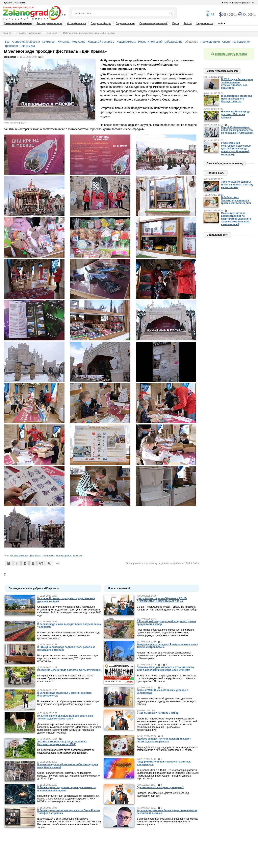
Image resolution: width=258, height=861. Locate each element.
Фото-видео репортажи (49, 23)
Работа (188, 23)
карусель (77, 555)
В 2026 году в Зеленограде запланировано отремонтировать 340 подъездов (237, 83)
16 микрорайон (63, 555)
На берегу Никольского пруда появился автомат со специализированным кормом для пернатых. (66, 751)
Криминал (48, 41)
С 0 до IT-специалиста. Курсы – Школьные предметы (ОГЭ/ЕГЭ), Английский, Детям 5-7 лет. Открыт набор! (167, 608)
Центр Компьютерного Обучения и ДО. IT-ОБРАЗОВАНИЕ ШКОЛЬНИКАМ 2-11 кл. (162, 600)
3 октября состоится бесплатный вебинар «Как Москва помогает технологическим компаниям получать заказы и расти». (167, 821)
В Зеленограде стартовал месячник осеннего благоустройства (236, 99)
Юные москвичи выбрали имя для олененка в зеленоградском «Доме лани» (65, 717)
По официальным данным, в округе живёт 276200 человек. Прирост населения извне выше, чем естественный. (65, 678)
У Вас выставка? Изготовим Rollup (158, 713)
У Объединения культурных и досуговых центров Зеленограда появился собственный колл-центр (236, 149)
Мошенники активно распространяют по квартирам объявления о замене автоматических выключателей (236, 219)
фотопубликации (19, 555)
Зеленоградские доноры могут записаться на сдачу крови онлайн (237, 184)
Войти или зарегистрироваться (238, 2)
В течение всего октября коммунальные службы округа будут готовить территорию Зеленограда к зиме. (68, 703)
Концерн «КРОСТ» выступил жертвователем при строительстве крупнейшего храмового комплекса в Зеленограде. (165, 655)
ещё (220, 23)
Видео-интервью (125, 23)
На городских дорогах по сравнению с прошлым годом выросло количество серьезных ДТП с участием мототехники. (68, 658)
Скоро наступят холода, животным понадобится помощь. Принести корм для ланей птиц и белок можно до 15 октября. (68, 776)
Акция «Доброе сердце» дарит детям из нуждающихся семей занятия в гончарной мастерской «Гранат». (167, 748)
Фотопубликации (76, 23)
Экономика (28, 45)
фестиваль (35, 555)
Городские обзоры (101, 23)
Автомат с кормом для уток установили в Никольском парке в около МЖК (62, 743)
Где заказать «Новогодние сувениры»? (160, 787)
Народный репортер (101, 41)
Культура (64, 41)
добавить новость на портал (231, 53)
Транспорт (11, 45)
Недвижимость (205, 23)
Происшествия (210, 41)
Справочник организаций (153, 23)
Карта (175, 23)
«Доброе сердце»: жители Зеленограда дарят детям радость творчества (164, 740)
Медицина (78, 41)
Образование (173, 41)
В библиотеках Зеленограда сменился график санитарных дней (236, 200)
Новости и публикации (18, 23)
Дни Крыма (48, 555)
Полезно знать (215, 173)
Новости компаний (150, 41)
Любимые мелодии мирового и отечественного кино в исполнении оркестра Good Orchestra (165, 668)
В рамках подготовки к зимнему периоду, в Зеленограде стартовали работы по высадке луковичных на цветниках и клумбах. (68, 635)
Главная (7, 33)
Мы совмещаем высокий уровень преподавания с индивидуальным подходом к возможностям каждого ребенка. (166, 701)
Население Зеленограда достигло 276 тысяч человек (69, 670)
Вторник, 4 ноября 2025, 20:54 (18, 7)
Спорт (226, 41)
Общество (52, 33)
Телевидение (241, 41)
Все (7, 41)
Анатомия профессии (26, 41)
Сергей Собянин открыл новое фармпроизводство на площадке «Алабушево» (237, 130)
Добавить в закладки (15, 2)
